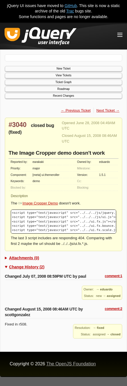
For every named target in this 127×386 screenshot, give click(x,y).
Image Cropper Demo (38, 203)
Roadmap (63, 88)
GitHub (70, 5)
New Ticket (63, 68)
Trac (70, 11)
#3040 (17, 124)
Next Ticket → (107, 110)
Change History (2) (26, 267)
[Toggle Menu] (119, 35)
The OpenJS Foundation (71, 363)
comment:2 (113, 309)
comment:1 (113, 276)
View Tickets (63, 75)
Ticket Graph (63, 82)
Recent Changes (63, 95)
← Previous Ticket (76, 110)
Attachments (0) (24, 258)
